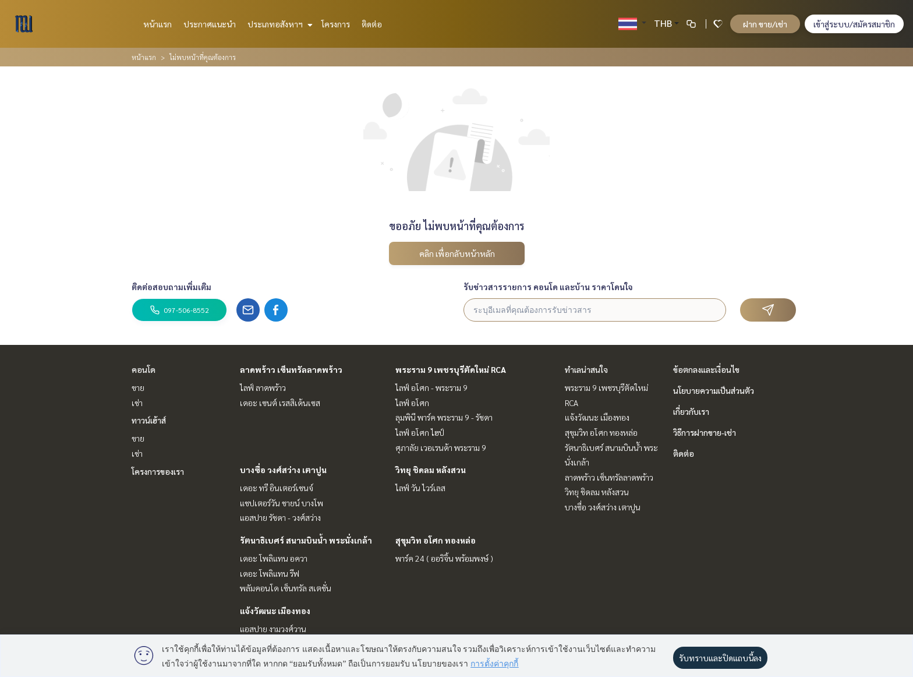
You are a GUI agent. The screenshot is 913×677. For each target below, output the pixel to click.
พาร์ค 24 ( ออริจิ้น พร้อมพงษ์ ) (444, 558)
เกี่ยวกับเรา (691, 411)
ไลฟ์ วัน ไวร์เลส (420, 487)
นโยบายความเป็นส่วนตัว (713, 390)
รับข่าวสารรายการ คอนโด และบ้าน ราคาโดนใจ (548, 286)
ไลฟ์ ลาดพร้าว (263, 387)
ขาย (138, 387)
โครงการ (335, 24)
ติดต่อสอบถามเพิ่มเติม (171, 286)
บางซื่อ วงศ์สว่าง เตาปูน (283, 469)
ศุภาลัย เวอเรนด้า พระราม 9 (440, 447)
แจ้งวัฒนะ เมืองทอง (275, 610)
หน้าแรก (157, 24)
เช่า (137, 402)
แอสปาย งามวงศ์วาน (273, 628)
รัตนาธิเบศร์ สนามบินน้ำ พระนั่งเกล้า (306, 540)
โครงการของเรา (158, 471)
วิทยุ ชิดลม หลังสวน (430, 469)
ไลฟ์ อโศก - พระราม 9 (431, 387)
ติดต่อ (372, 24)
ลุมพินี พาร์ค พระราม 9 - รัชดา (444, 417)
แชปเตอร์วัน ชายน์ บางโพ (281, 503)
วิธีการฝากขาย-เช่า (704, 432)
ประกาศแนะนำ (209, 24)
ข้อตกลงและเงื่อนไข (706, 369)
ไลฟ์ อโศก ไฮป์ (419, 432)
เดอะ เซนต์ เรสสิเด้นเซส (280, 402)
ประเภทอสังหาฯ (278, 24)
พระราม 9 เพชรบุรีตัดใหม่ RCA (450, 369)
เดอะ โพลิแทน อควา (273, 558)
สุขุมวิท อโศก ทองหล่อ (435, 540)
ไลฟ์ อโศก (412, 402)
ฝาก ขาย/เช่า (765, 24)
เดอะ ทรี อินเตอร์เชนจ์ (276, 487)
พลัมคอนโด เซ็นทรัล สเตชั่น (285, 588)
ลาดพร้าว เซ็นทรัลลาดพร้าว (291, 369)
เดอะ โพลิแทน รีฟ (269, 573)
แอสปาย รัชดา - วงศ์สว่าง (280, 517)
